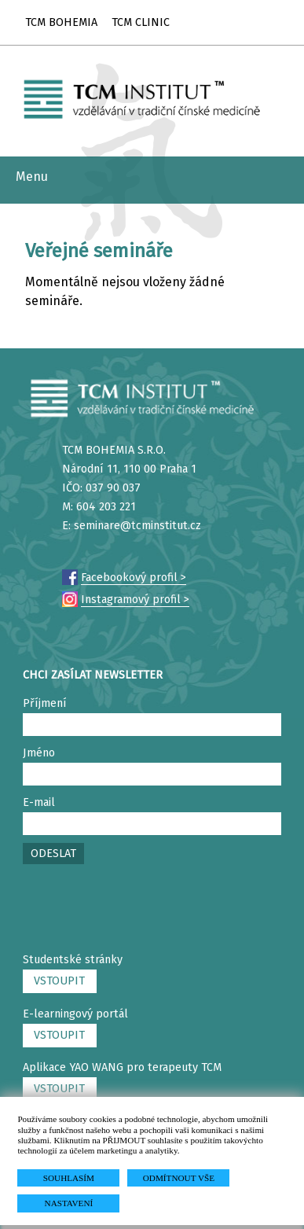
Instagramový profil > (135, 599)
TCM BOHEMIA (61, 22)
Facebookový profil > (133, 577)
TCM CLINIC (141, 22)
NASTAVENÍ (69, 1203)
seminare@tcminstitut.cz (137, 525)
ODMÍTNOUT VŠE (178, 1178)
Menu (32, 176)
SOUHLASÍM (68, 1178)
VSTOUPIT (59, 981)
